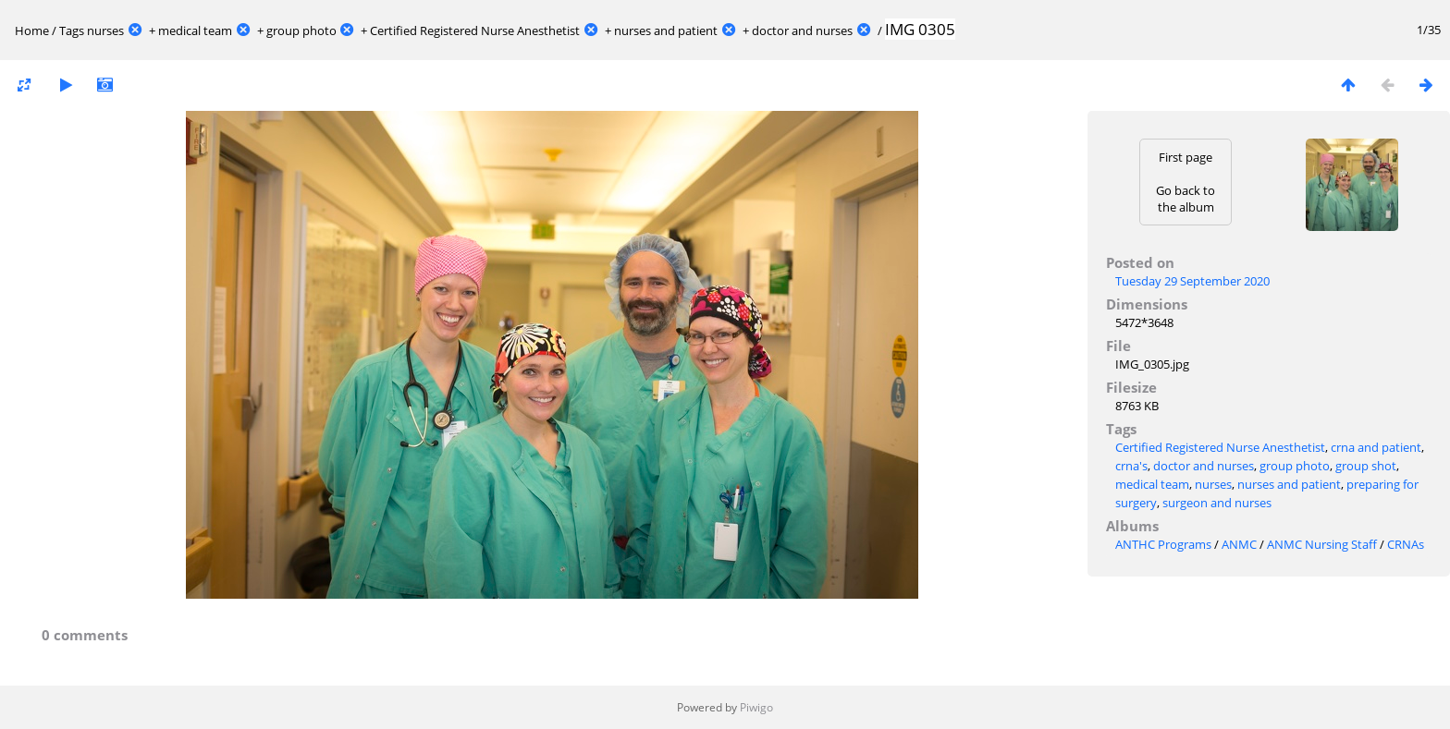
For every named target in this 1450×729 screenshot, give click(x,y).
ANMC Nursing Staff (1322, 544)
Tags (71, 30)
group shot (1365, 465)
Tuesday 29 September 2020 (1192, 281)
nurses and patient (666, 30)
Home (32, 30)
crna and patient (1376, 447)
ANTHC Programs (1163, 544)
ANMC (1239, 544)
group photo (301, 30)
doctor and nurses (802, 30)
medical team (195, 30)
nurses (105, 30)
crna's (1131, 465)
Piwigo (756, 707)
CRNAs (1405, 544)
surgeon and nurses (1217, 502)
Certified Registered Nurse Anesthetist (475, 30)
